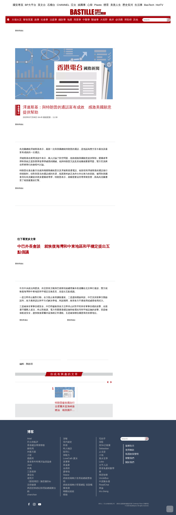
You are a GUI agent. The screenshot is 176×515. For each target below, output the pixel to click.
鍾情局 (30, 448)
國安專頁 (18, 4)
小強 (101, 455)
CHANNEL (63, 4)
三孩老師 (31, 471)
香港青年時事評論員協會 (39, 461)
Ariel (29, 438)
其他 (135, 19)
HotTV (159, 4)
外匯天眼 (31, 452)
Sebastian (104, 448)
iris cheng (103, 491)
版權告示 (129, 446)
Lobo (101, 461)
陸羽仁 (66, 452)
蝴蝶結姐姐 (68, 491)
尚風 (29, 468)
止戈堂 (102, 452)
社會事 (44, 19)
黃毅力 (66, 455)
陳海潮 (66, 488)
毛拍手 (102, 438)
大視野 (104, 19)
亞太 (73, 4)
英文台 (42, 4)
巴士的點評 (32, 442)
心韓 (90, 4)
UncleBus (103, 478)
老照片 (30, 478)
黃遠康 (66, 465)
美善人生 (115, 4)
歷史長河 (128, 4)
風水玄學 (103, 458)
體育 (106, 4)
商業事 (77, 19)
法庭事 (53, 19)
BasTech (149, 4)
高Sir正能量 (105, 445)
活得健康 (31, 485)
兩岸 (111, 19)
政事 (36, 19)
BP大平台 (30, 4)
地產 (69, 19)
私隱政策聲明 (132, 454)
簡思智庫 (103, 475)
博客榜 (128, 19)
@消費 (119, 19)
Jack (29, 465)
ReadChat (104, 485)
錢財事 (62, 19)
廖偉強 (66, 471)
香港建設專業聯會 (36, 445)
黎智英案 (28, 19)
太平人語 (103, 465)
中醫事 (86, 19)
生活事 (138, 4)
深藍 (101, 442)
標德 (65, 494)
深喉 (65, 438)
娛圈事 (82, 4)
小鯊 (29, 455)
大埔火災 (17, 19)
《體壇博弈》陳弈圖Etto (39, 481)
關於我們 (129, 462)
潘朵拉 (30, 475)
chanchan (32, 494)
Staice (66, 475)
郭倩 (65, 445)
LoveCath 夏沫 (70, 458)
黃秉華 (66, 461)
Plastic (98, 4)
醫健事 (95, 19)
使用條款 (129, 450)
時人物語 (67, 448)
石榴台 (51, 4)
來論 (101, 488)
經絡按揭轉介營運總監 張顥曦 (77, 485)
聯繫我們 (129, 458)
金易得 (66, 468)
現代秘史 (67, 442)
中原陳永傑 (104, 481)
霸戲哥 (30, 458)
